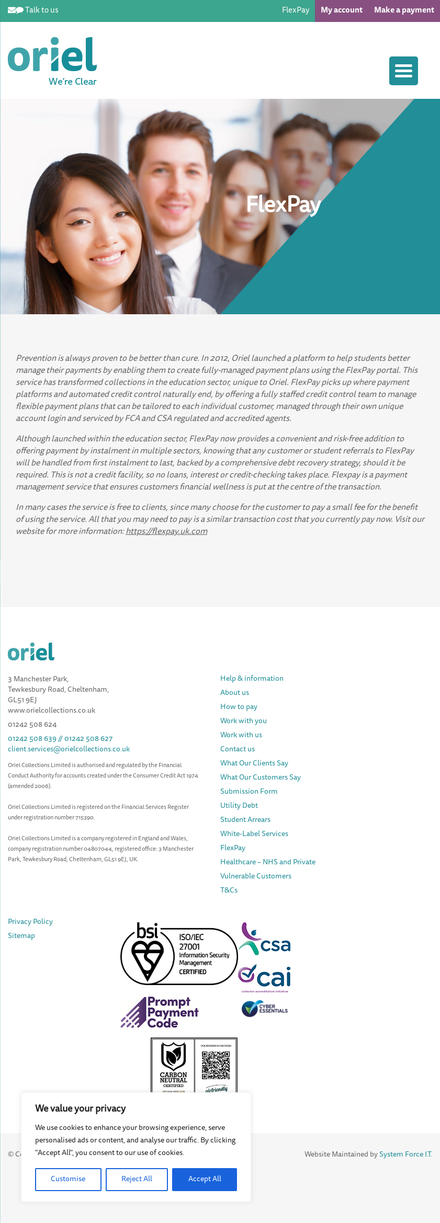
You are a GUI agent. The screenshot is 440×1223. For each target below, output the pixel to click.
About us (234, 693)
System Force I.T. (405, 1155)
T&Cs (229, 891)
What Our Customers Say (260, 778)
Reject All (136, 1179)
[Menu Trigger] (403, 70)
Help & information (252, 679)
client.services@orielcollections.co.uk (69, 749)
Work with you (243, 721)
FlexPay (295, 11)
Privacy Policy (30, 922)
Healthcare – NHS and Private (268, 862)
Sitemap (21, 936)
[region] (136, 1147)
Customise (68, 1179)
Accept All (204, 1179)
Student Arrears (245, 820)
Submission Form (249, 792)
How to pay (238, 707)
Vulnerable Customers (255, 877)
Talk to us (42, 11)
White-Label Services (254, 834)
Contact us (237, 749)
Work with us (241, 735)
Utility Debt (239, 806)
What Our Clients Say (254, 764)
